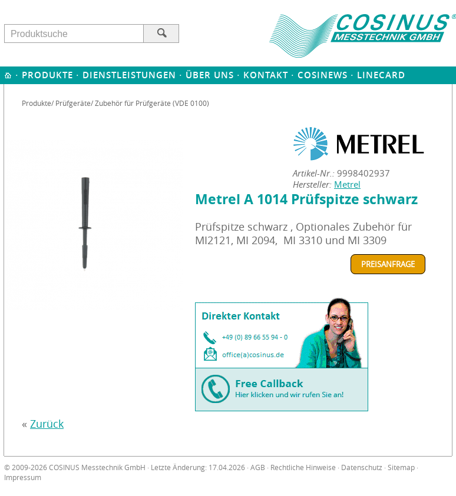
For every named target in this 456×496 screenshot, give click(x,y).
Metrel (347, 184)
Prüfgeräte (73, 103)
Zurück (47, 424)
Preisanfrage (388, 264)
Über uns (210, 75)
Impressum (22, 477)
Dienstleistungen (129, 75)
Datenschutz (361, 467)
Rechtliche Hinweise (303, 467)
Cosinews (323, 75)
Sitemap (401, 467)
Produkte (47, 75)
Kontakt (265, 75)
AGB (257, 467)
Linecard (381, 75)
